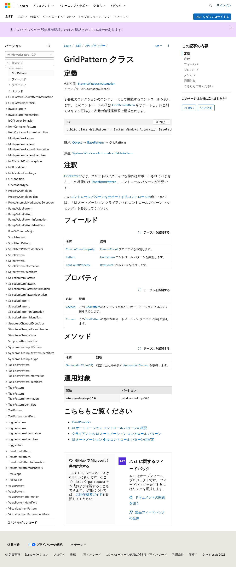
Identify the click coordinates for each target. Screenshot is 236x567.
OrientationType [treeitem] (18, 185)
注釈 (187, 59)
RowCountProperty (78, 265)
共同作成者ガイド (89, 494)
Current (71, 319)
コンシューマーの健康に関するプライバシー (135, 554)
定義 (187, 53)
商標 (192, 554)
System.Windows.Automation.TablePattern (102, 153)
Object (77, 142)
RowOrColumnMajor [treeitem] (21, 231)
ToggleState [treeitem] (15, 445)
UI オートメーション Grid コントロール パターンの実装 (113, 439)
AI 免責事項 (12, 554)
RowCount (106, 265)
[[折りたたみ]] (49, 46)
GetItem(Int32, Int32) (79, 365)
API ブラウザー (95, 46)
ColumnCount (109, 249)
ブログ (57, 554)
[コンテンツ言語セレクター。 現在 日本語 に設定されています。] (13, 544)
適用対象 (190, 81)
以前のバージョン (36, 554)
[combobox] (29, 54)
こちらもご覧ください (198, 86)
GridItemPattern (123, 105)
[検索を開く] (211, 5)
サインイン (224, 5)
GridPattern (72, 176)
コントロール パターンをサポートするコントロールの (111, 196)
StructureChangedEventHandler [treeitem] (28, 329)
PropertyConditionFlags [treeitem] (23, 197)
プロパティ (191, 70)
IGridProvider (81, 422)
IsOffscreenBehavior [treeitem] (21, 120)
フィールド (191, 64)
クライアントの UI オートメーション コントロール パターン (116, 433)
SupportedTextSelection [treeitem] (23, 341)
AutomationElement (136, 365)
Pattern (70, 257)
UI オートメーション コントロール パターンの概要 (109, 428)
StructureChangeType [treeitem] (22, 335)
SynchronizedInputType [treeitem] (23, 359)
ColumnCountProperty (80, 249)
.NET (78, 46)
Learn (67, 46)
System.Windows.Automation (96, 83)
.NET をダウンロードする (212, 17)
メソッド (190, 75)
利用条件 (178, 554)
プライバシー (89, 554)
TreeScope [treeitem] (14, 474)
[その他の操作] (168, 46)
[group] (118, 129)
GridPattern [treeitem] (19, 73)
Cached (70, 307)
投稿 (73, 554)
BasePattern (95, 142)
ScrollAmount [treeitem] (17, 237)
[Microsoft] (7, 5)
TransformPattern (103, 181)
